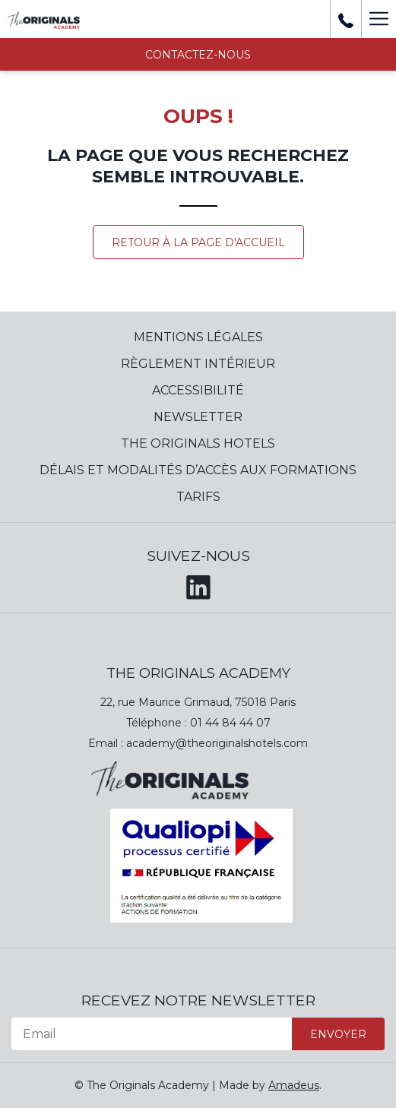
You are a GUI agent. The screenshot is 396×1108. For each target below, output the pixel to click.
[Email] (151, 1034)
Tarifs (198, 496)
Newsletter (198, 417)
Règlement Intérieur (198, 363)
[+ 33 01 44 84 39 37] (345, 19)
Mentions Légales (198, 337)
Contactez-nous (198, 55)
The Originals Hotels (198, 443)
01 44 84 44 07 (230, 723)
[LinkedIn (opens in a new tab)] (198, 584)
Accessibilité (198, 390)
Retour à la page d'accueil (198, 242)
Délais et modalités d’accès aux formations (198, 470)
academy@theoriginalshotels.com (217, 743)
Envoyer (338, 1034)
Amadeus (293, 1085)
